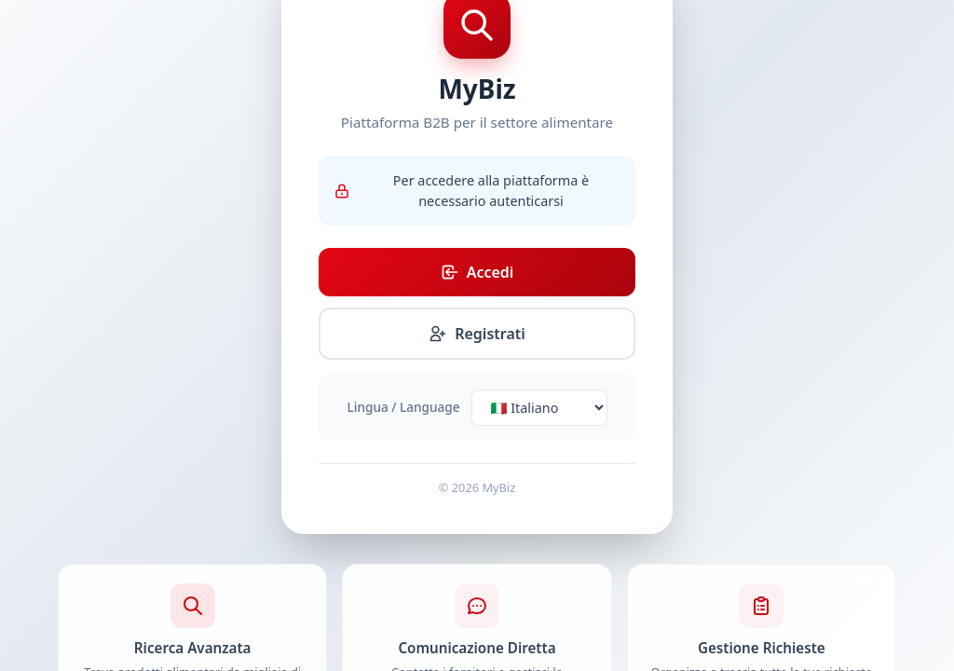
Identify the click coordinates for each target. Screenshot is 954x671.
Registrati (477, 333)
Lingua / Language (404, 407)
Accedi (477, 272)
